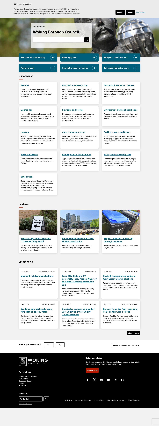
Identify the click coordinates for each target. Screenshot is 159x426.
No (60, 345)
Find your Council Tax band (116, 57)
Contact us (68, 400)
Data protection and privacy (116, 400)
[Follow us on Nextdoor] (122, 380)
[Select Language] (31, 398)
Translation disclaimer (25, 404)
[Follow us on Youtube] (108, 380)
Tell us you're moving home (116, 68)
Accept (120, 12)
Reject (130, 12)
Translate (23, 394)
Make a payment (69, 57)
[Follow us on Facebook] (88, 380)
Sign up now (92, 370)
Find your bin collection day (33, 57)
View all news (133, 333)
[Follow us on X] (94, 380)
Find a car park (27, 68)
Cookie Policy (98, 400)
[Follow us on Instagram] (115, 380)
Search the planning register (75, 68)
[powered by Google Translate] (21, 399)
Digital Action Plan (134, 400)
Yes (48, 345)
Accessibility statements (83, 400)
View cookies (140, 12)
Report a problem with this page (126, 345)
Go (46, 399)
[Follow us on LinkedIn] (101, 380)
